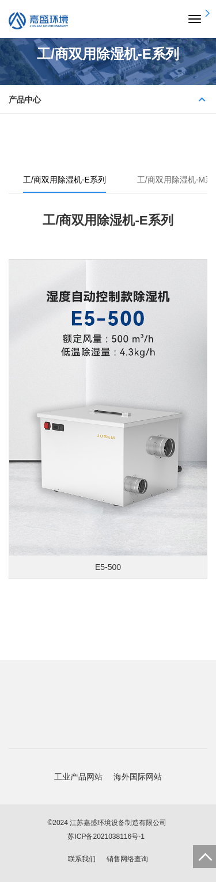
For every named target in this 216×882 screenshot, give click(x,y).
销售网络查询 (127, 859)
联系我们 (82, 859)
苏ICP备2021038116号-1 (105, 836)
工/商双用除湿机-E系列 (64, 179)
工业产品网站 (78, 776)
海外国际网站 (137, 776)
